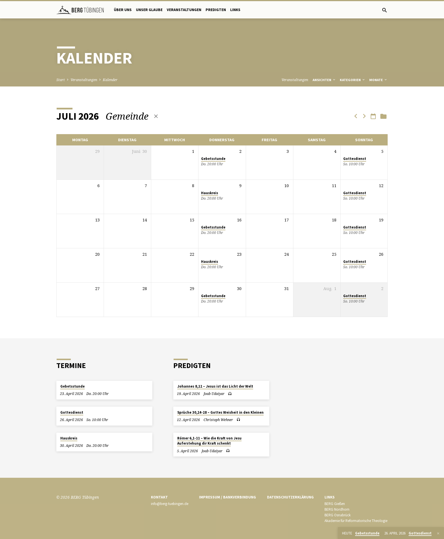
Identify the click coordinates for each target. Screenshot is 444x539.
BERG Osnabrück (338, 515)
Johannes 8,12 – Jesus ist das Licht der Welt (215, 386)
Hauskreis (209, 193)
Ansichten (324, 80)
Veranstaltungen (184, 9)
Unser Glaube (149, 9)
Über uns (123, 9)
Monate (378, 80)
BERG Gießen (335, 503)
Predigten (216, 9)
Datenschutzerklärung (290, 497)
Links (235, 9)
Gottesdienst (354, 158)
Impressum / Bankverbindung (227, 497)
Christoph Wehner (218, 419)
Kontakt (159, 497)
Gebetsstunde (213, 158)
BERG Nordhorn (337, 509)
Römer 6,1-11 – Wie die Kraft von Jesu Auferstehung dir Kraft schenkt (209, 441)
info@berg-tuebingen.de (169, 503)
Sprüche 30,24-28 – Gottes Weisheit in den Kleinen (220, 412)
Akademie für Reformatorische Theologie (356, 520)
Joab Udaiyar (214, 393)
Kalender (110, 79)
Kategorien (353, 80)
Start (60, 79)
